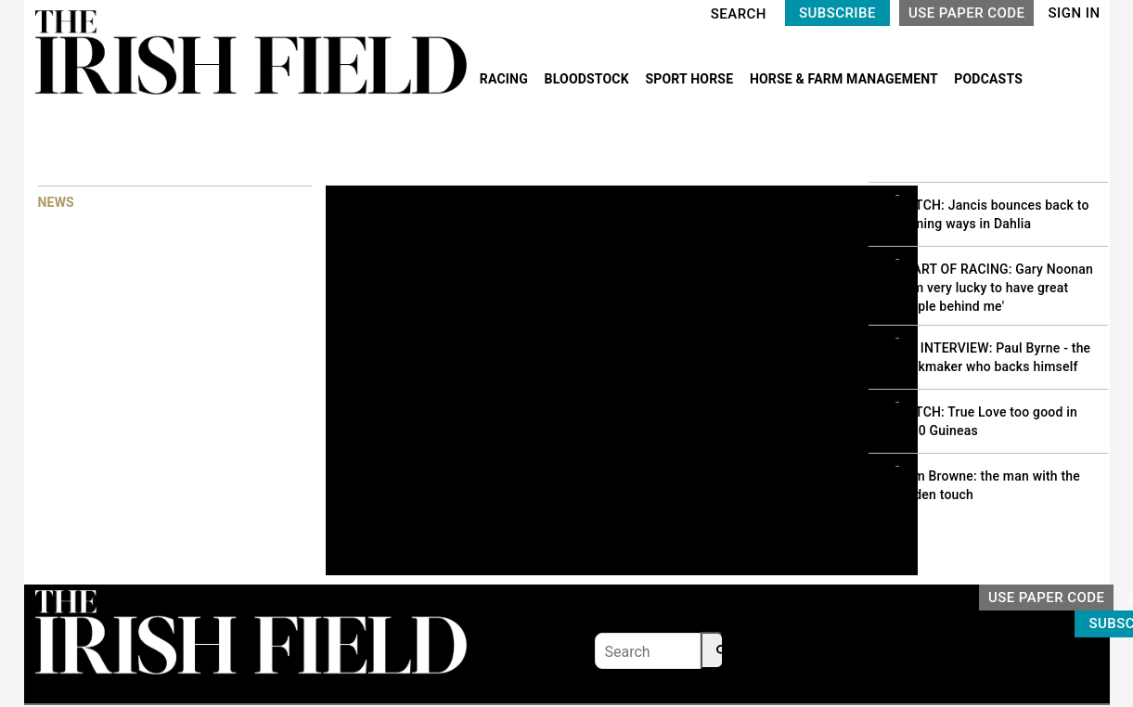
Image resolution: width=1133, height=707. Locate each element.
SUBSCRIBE (837, 13)
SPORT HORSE (690, 78)
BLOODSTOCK (589, 78)
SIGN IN (1074, 13)
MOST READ (905, 148)
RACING (506, 78)
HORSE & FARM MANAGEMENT (845, 78)
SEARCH (738, 14)
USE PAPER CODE (966, 13)
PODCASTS (988, 78)
